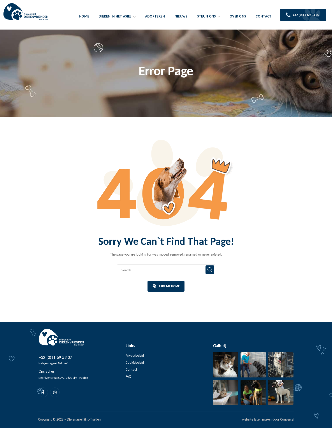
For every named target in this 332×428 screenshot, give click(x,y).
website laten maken (257, 419)
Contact (131, 369)
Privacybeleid (135, 355)
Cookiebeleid (135, 362)
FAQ (128, 376)
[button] (166, 286)
